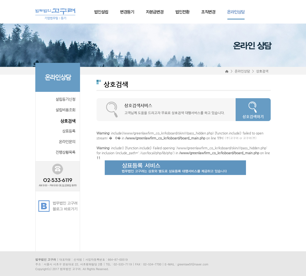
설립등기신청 (65, 99)
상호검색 (67, 120)
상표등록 (68, 131)
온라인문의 (67, 141)
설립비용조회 (65, 110)
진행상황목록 (65, 152)
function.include (228, 133)
